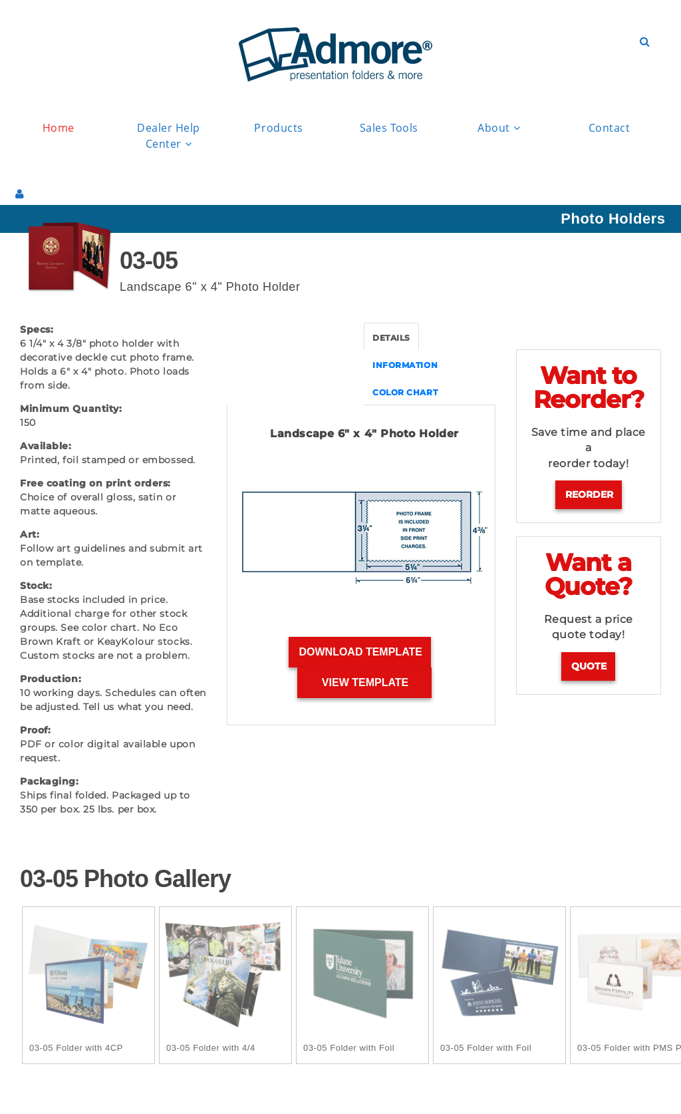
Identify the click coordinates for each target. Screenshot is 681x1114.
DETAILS (391, 338)
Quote (589, 666)
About (498, 128)
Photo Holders (613, 218)
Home (58, 127)
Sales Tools (389, 127)
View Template (365, 682)
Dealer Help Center (168, 136)
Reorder (589, 494)
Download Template (360, 651)
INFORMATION (405, 365)
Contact (609, 127)
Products (278, 127)
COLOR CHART (405, 392)
